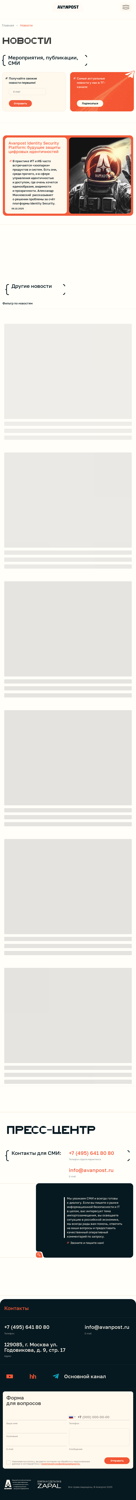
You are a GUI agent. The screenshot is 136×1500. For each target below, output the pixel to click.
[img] (100, 175)
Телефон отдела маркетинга (85, 1159)
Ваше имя (11, 1423)
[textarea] (99, 1437)
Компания (12, 1436)
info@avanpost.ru (91, 1170)
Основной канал (85, 1376)
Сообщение (76, 1449)
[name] (36, 1417)
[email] (27, 91)
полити (45, 1463)
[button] (126, 7)
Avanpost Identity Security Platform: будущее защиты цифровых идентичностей (34, 147)
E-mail (72, 1176)
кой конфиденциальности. (65, 1463)
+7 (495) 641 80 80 (91, 1153)
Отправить (20, 103)
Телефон (9, 1333)
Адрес (7, 1356)
